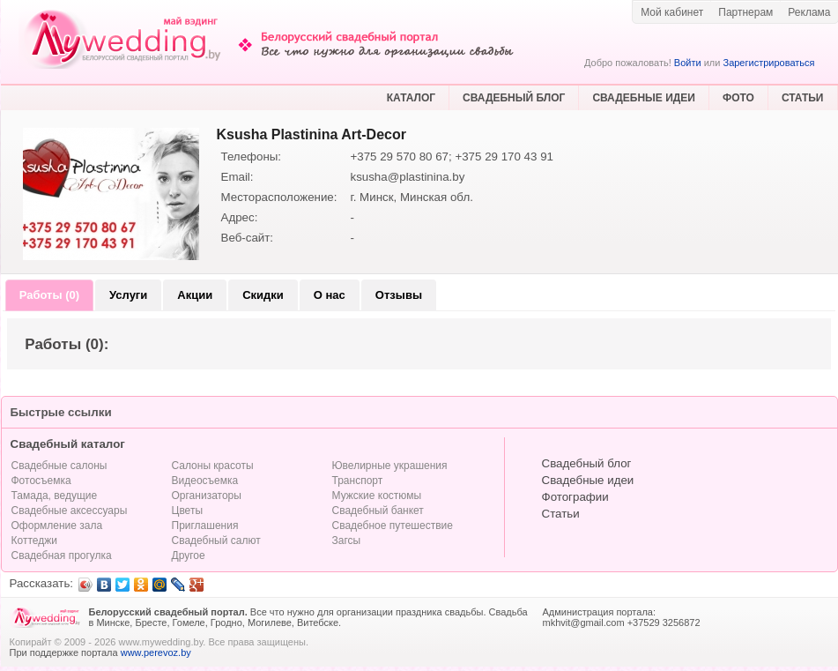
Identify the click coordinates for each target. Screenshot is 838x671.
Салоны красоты (213, 465)
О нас (329, 295)
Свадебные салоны (59, 465)
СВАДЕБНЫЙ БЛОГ (514, 98)
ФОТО (738, 98)
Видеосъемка (205, 480)
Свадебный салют (216, 540)
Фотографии (575, 496)
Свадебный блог (587, 463)
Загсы (346, 540)
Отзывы (398, 295)
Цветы (188, 510)
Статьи (561, 513)
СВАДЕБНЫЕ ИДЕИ (643, 98)
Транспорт (357, 480)
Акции (194, 295)
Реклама (809, 12)
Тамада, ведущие (54, 495)
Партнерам (745, 12)
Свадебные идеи (588, 480)
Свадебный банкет (378, 510)
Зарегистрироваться (768, 62)
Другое (188, 555)
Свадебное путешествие (392, 525)
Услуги (128, 295)
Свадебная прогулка (61, 555)
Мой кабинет (672, 12)
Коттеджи (34, 540)
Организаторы (206, 495)
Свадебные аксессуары (69, 510)
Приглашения (205, 525)
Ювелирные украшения (390, 465)
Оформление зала (57, 525)
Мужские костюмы (377, 495)
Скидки (263, 295)
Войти (687, 62)
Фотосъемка (41, 480)
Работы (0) (49, 295)
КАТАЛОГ (411, 98)
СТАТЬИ (803, 98)
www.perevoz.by (156, 652)
